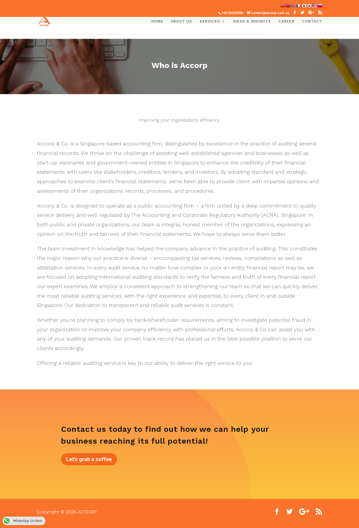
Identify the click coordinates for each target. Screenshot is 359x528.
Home (157, 21)
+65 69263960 (232, 13)
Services (210, 21)
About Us (181, 21)
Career (286, 21)
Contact (312, 21)
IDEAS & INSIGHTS (252, 21)
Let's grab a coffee (89, 459)
